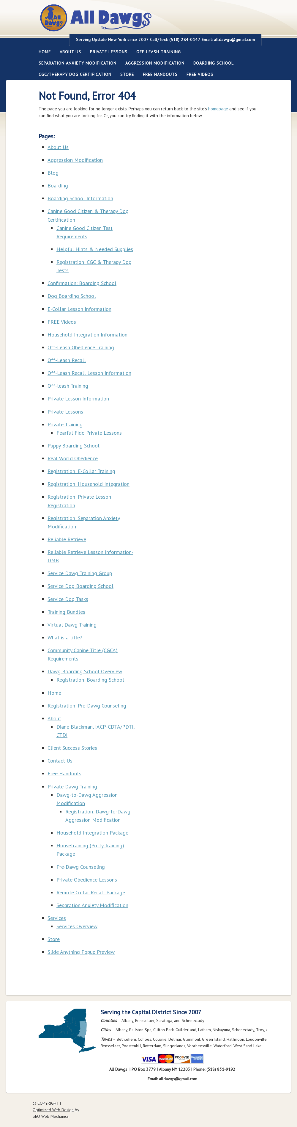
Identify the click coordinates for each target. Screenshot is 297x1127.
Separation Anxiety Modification (77, 63)
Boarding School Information (80, 198)
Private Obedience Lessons (86, 879)
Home (45, 51)
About (54, 718)
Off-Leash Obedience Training (81, 347)
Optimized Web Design (53, 1109)
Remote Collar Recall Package (90, 892)
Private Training (65, 424)
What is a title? (65, 637)
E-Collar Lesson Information (79, 309)
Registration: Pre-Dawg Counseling (87, 705)
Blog (53, 172)
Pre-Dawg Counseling (80, 866)
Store (127, 74)
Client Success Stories (72, 747)
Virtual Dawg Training (72, 624)
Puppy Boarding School (73, 445)
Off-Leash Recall (67, 360)
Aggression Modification (152, 63)
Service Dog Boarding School (80, 586)
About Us (68, 51)
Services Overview (76, 926)
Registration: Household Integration (88, 483)
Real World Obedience (73, 458)
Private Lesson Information (78, 398)
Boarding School (211, 63)
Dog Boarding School (72, 295)
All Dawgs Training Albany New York (128, 21)
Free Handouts (160, 74)
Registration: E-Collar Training (81, 471)
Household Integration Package (92, 832)
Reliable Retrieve (67, 539)
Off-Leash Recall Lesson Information (89, 373)
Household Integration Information (87, 334)
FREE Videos (200, 74)
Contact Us (60, 760)
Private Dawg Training (72, 786)
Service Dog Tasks (68, 599)
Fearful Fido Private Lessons (89, 432)
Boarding (58, 185)
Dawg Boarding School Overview (85, 671)
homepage (218, 109)
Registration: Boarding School (90, 679)
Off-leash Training (156, 51)
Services (57, 918)
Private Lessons (106, 51)
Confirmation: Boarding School (82, 283)
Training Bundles (66, 611)
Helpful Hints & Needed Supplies (94, 249)
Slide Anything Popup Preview (81, 951)
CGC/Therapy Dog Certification (75, 74)
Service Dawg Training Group (80, 573)
